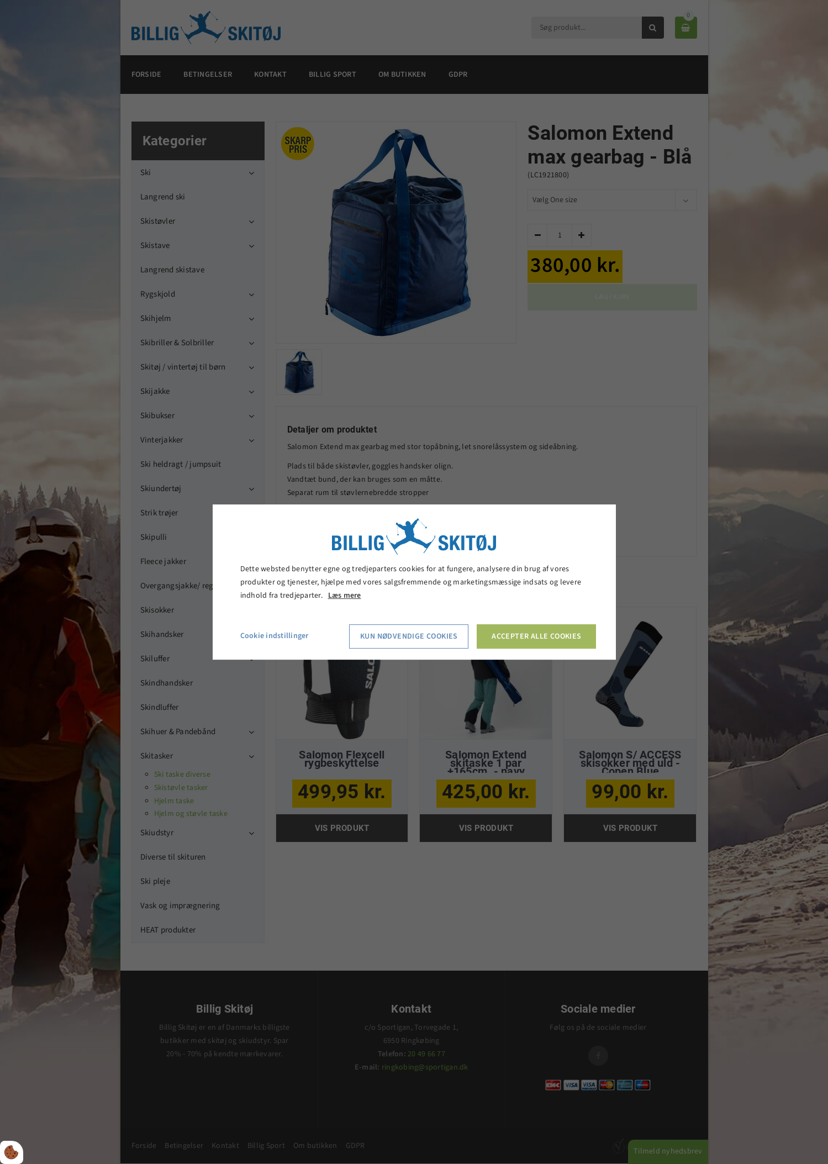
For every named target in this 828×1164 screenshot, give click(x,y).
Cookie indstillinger (274, 636)
